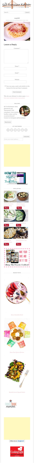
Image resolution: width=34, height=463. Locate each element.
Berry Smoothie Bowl (17, 315)
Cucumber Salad (8, 223)
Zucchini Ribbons (22, 222)
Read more (8, 122)
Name (17, 66)
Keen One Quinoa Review (17, 352)
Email (17, 73)
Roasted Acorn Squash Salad (17, 392)
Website (17, 79)
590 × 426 (14, 20)
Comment (17, 48)
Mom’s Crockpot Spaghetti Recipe (22, 20)
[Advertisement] (17, 155)
